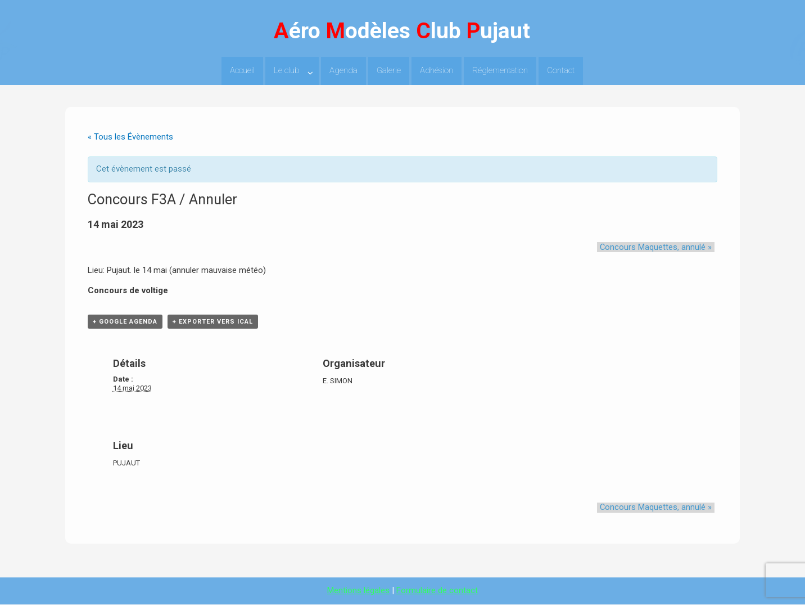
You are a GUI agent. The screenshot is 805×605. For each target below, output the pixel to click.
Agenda (343, 70)
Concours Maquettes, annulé (658, 247)
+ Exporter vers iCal (213, 322)
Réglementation (500, 70)
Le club (287, 70)
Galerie (389, 70)
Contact (561, 70)
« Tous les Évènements (130, 137)
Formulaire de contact (437, 591)
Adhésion (436, 70)
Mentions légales (358, 591)
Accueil (242, 70)
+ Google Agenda (125, 322)
